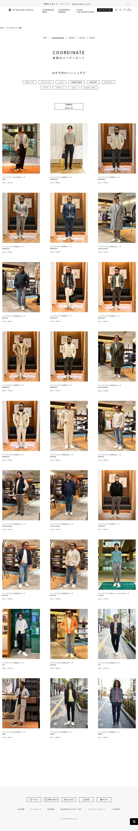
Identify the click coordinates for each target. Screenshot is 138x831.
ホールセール (36, 809)
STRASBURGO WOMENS (64, 11)
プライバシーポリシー (97, 809)
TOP (45, 38)
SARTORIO (93, 82)
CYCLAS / (85, 11)
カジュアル (108, 82)
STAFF (92, 38)
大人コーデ (29, 82)
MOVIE (72, 38)
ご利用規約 (116, 809)
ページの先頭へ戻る (134, 821)
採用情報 (51, 809)
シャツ (61, 82)
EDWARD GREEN (76, 82)
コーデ (45, 88)
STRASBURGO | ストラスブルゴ (21, 10)
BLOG (82, 38)
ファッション (46, 82)
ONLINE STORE (104, 10)
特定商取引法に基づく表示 (71, 809)
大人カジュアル (89, 88)
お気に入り (125, 9)
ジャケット (60, 88)
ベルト (73, 88)
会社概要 (21, 809)
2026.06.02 (75, 4)
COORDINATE (58, 38)
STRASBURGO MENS (48, 11)
